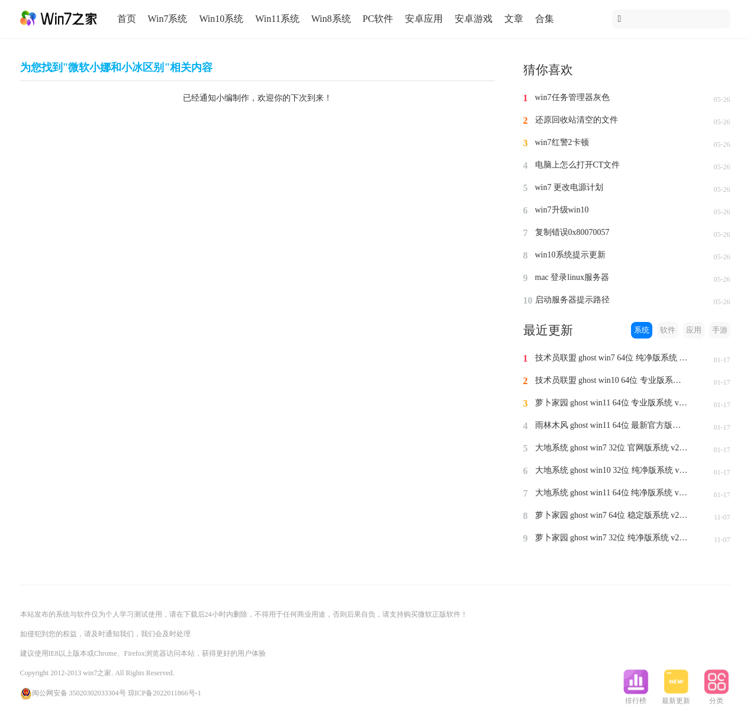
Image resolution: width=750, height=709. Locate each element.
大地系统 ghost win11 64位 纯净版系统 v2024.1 (612, 492)
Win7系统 (168, 19)
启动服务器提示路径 (572, 299)
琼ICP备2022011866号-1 (164, 693)
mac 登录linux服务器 (572, 277)
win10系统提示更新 (570, 254)
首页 (126, 19)
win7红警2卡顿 (562, 142)
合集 (544, 19)
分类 (716, 697)
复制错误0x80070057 (572, 232)
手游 (720, 330)
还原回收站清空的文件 (576, 119)
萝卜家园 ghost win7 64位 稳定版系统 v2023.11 (612, 515)
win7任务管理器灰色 (572, 97)
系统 (641, 330)
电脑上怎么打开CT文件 (577, 164)
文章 (513, 19)
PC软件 (378, 19)
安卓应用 (424, 19)
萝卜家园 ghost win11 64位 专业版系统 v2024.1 (612, 402)
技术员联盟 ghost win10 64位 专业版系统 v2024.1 (612, 380)
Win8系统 (331, 19)
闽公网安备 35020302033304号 (73, 693)
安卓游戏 (474, 19)
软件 (667, 330)
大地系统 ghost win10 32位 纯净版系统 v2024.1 (612, 470)
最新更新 (676, 697)
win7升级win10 (562, 209)
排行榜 (636, 697)
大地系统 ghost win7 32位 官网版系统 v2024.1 (612, 447)
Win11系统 (277, 19)
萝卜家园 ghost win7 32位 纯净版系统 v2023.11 (612, 537)
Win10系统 (221, 19)
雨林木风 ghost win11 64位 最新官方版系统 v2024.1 (612, 425)
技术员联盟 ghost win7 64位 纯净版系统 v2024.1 (612, 357)
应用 (693, 330)
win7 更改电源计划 (569, 187)
